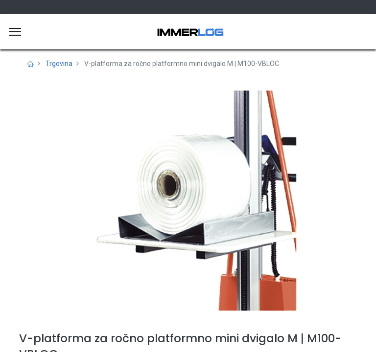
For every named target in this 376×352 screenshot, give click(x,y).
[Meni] (15, 31)
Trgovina (59, 63)
